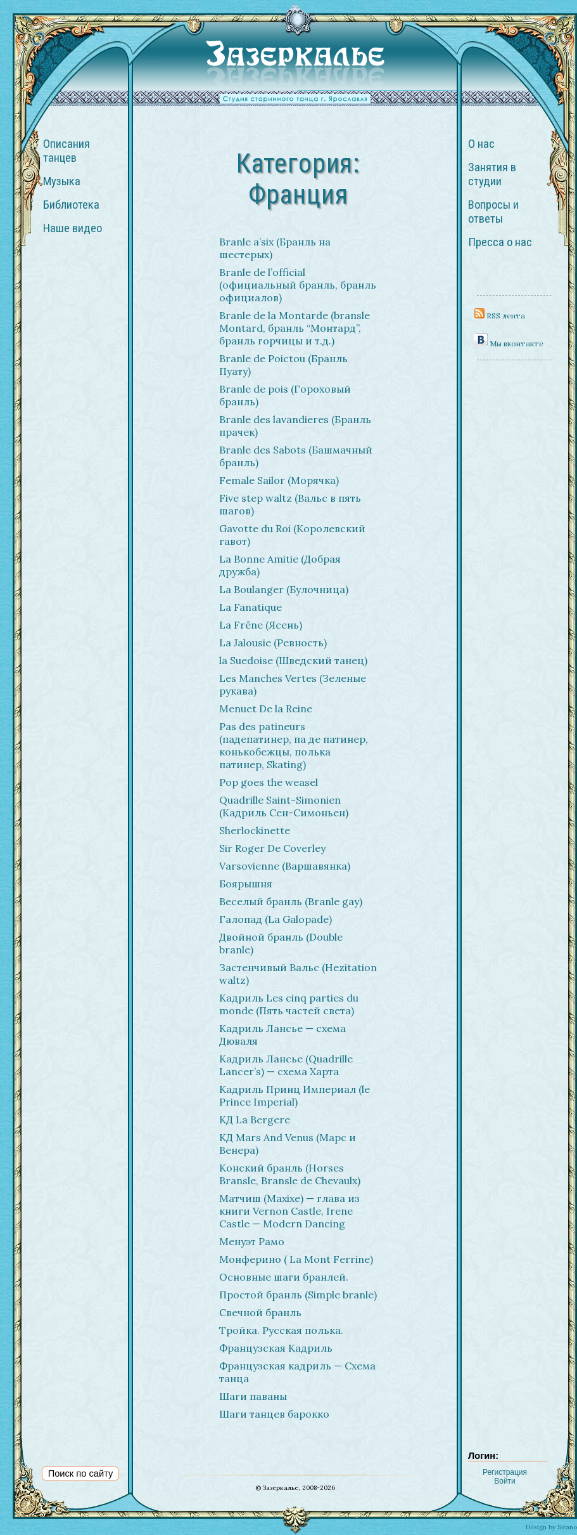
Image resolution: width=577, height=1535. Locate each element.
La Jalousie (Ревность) (273, 642)
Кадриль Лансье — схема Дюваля (282, 1034)
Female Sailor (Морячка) (279, 480)
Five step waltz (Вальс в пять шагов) (290, 504)
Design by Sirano (551, 1527)
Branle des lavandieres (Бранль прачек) (295, 425)
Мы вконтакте (508, 343)
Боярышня (245, 883)
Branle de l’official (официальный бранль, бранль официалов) (297, 285)
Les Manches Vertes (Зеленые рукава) (292, 684)
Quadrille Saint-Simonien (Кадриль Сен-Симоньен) (283, 806)
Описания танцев (66, 151)
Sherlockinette (254, 830)
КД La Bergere (254, 1119)
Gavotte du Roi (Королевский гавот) (292, 534)
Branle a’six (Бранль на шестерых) (275, 248)
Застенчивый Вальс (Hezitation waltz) (298, 973)
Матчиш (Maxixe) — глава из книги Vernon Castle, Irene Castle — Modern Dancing (289, 1211)
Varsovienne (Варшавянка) (284, 865)
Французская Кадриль (276, 1348)
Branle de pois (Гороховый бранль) (285, 395)
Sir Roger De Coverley (272, 848)
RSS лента (499, 315)
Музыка (61, 181)
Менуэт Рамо (251, 1241)
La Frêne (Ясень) (260, 624)
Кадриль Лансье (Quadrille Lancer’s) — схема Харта (286, 1065)
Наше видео (72, 228)
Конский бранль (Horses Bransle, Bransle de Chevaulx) (289, 1174)
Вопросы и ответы (493, 212)
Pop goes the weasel (268, 782)
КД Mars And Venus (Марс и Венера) (287, 1143)
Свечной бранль (260, 1312)
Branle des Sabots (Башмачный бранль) (295, 456)
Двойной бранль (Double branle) (281, 943)
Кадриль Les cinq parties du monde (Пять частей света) (288, 1004)
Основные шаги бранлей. (283, 1276)
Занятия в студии (492, 174)
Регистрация (505, 1472)
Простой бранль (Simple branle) (298, 1294)
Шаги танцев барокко (274, 1414)
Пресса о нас (500, 242)
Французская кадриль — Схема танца (297, 1372)
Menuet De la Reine (265, 708)
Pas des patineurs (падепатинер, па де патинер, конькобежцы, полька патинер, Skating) (293, 745)
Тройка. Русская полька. (281, 1330)
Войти (505, 1481)
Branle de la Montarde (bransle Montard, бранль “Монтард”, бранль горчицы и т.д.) (294, 328)
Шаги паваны (253, 1396)
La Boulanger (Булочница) (283, 589)
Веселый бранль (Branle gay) (290, 901)
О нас (481, 144)
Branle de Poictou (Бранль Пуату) (283, 364)
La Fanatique (250, 607)
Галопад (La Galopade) (275, 919)
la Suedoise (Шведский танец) (293, 660)
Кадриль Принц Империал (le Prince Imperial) (294, 1095)
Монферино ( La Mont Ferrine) (296, 1259)
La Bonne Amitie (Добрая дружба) (280, 565)
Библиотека (71, 205)
